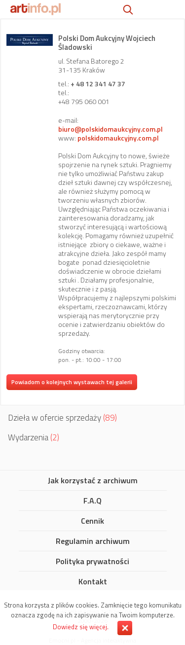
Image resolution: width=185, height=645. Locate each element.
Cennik (92, 521)
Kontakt (92, 581)
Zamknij (124, 628)
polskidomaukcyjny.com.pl (118, 138)
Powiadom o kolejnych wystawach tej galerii (71, 382)
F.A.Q (92, 501)
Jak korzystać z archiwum (93, 480)
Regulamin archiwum (93, 541)
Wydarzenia (33, 437)
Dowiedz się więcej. (81, 627)
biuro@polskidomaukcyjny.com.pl (110, 129)
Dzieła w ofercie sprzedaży (62, 417)
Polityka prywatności (92, 561)
